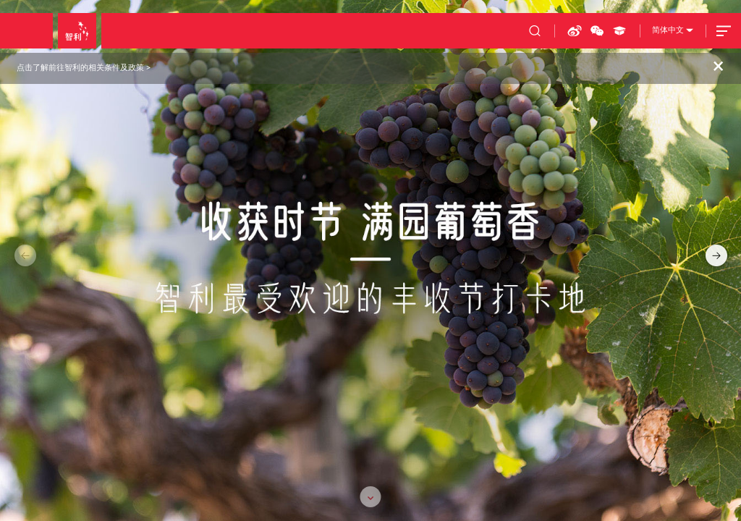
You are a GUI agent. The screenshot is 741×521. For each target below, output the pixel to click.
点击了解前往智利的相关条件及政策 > (83, 67)
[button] (714, 255)
